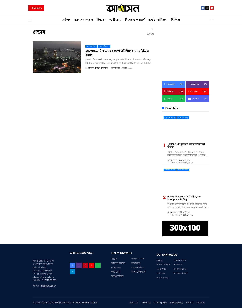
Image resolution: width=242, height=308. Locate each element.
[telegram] (72, 271)
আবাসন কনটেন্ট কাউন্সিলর (98, 68)
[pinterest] (173, 91)
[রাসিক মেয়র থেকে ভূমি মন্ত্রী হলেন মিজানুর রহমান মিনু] (185, 180)
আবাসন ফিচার (137, 267)
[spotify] (173, 98)
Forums (190, 302)
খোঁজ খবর (116, 267)
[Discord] (197, 98)
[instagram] (197, 84)
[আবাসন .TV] (121, 8)
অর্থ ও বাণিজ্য (117, 276)
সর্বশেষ (114, 258)
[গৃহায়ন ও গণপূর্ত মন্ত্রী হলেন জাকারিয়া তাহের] (185, 127)
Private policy (160, 302)
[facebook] (173, 84)
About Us (133, 302)
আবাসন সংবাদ (137, 258)
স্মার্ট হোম (115, 271)
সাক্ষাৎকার (135, 263)
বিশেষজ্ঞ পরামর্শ (138, 271)
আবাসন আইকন (118, 263)
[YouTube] (197, 91)
